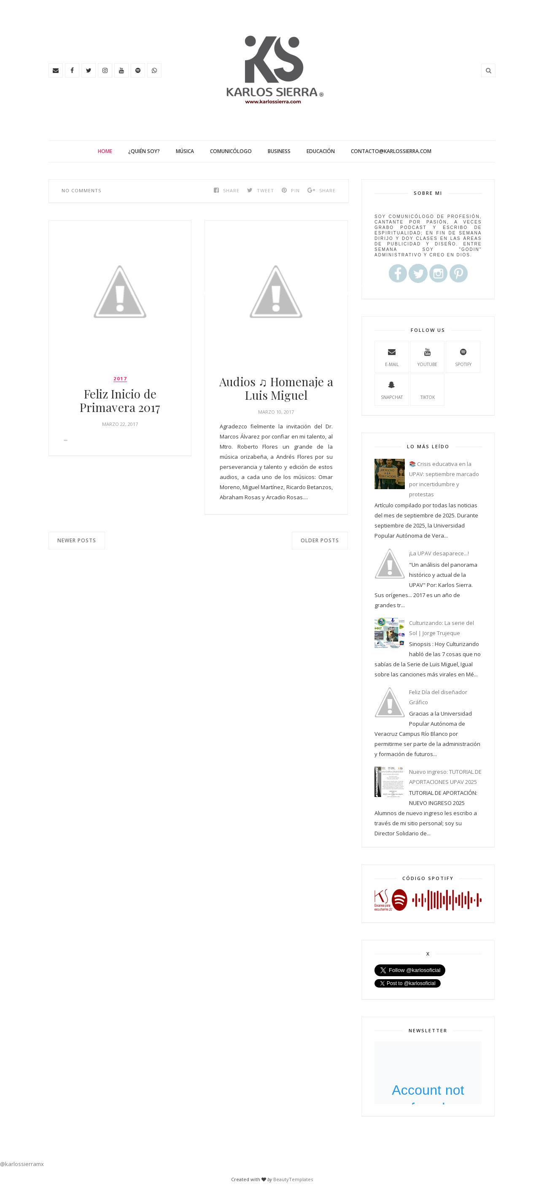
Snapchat (392, 389)
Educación (321, 151)
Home (105, 151)
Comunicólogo (231, 151)
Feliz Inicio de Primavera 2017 (120, 400)
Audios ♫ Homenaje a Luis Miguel (276, 388)
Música (185, 151)
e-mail (392, 356)
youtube (427, 356)
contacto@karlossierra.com (391, 151)
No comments (81, 190)
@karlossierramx (22, 1164)
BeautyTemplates (293, 1179)
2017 (120, 379)
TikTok (427, 389)
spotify (463, 356)
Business (279, 151)
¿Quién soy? (144, 151)
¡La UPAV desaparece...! (439, 553)
